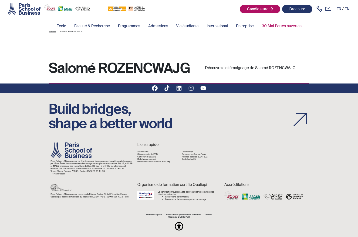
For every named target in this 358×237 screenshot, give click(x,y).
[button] (179, 226)
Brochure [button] (297, 9)
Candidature (257, 9)
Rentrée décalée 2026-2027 (195, 157)
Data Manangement (146, 159)
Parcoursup (187, 151)
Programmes (129, 26)
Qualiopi (176, 191)
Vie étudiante (187, 26)
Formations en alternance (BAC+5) (153, 161)
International (217, 26)
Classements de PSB (147, 154)
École (61, 26)
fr (339, 9)
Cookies (208, 215)
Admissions (158, 26)
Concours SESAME (146, 157)
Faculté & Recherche (92, 26)
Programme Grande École (194, 154)
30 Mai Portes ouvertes (281, 26)
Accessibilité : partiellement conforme (183, 215)
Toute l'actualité (189, 159)
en (347, 9)
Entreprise (245, 26)
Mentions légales (154, 215)
